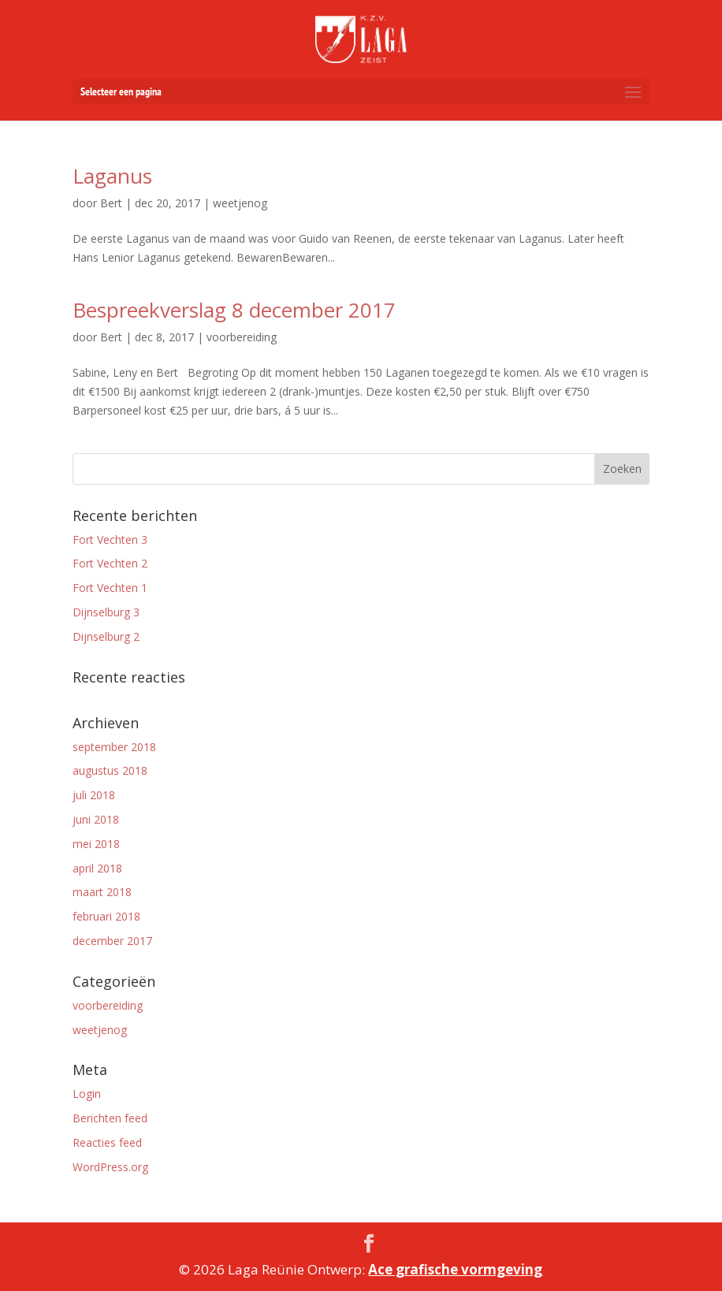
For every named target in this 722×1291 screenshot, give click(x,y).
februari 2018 (106, 916)
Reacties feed (107, 1142)
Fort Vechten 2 (110, 563)
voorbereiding (108, 1005)
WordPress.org (110, 1166)
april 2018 (97, 868)
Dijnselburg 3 (106, 612)
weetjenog (100, 1029)
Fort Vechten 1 (110, 587)
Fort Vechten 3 (110, 539)
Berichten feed (110, 1118)
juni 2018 (96, 819)
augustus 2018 (110, 770)
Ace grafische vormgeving (455, 1269)
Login (87, 1093)
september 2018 (114, 746)
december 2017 (112, 940)
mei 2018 (96, 843)
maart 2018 (102, 891)
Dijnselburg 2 (106, 636)
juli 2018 (94, 794)
